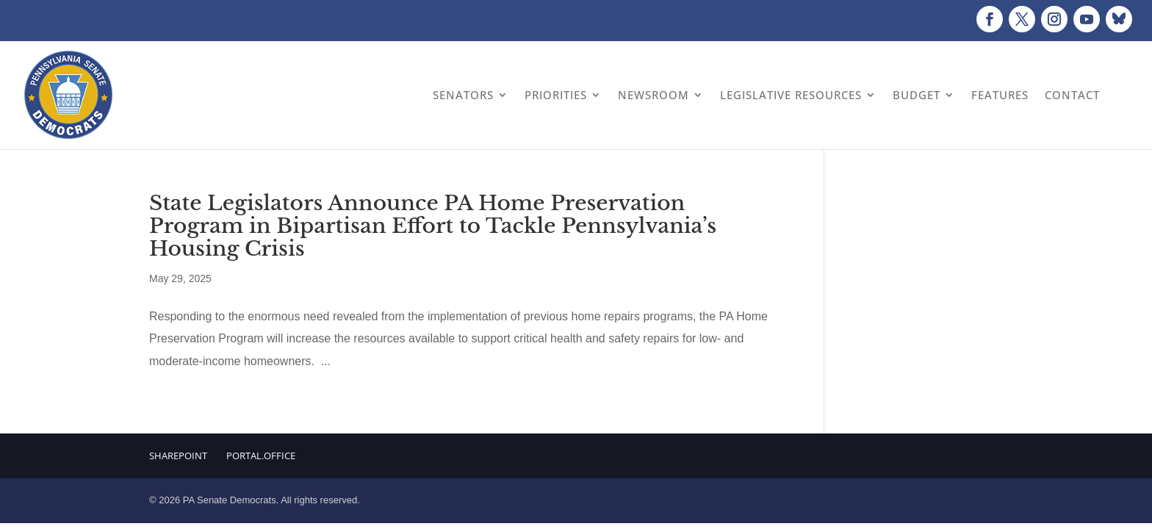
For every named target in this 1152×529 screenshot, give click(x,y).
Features (1000, 94)
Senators (463, 94)
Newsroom (653, 94)
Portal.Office (260, 455)
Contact (1072, 94)
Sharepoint (178, 455)
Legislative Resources (791, 94)
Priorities (556, 94)
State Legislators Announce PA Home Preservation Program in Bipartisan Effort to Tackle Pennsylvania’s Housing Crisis (432, 226)
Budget (916, 94)
